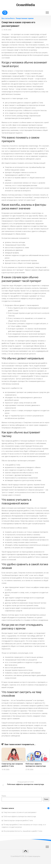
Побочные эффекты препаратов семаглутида (20, 816)
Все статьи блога (8, 18)
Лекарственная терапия (24, 18)
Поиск (4, 796)
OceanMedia (25, 5)
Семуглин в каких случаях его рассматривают (20, 812)
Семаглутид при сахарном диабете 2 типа (18, 820)
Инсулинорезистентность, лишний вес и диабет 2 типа (23, 831)
